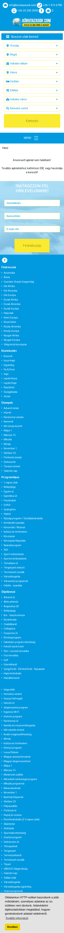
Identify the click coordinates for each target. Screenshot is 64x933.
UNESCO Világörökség (15, 868)
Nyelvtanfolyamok (13, 797)
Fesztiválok (10, 500)
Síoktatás (9, 828)
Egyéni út (9, 491)
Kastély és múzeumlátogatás (19, 725)
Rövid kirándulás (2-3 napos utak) (22, 819)
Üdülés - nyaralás (13, 585)
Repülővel (9, 387)
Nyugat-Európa (12, 340)
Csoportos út (11, 633)
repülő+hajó (10, 383)
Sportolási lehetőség (15, 833)
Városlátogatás (12, 576)
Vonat (7, 396)
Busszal (8, 356)
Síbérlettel (9, 824)
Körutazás (9, 536)
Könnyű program (13, 747)
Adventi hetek (11, 408)
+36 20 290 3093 (24, 10)
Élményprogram (12, 637)
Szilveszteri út (11, 842)
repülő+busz (10, 378)
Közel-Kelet (10, 322)
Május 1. (8, 430)
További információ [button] (16, 918)
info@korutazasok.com (19, 5)
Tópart (7, 864)
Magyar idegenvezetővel (17, 761)
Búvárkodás (10, 619)
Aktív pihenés (11, 601)
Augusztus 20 (11, 606)
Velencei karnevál (13, 891)
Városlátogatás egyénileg (17, 886)
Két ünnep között (13, 426)
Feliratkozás (32, 246)
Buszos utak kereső (24, 36)
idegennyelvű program (16, 707)
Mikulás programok (14, 783)
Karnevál (8, 421)
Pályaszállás (10, 806)
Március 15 (10, 770)
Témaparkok (10, 846)
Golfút (7, 505)
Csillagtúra (9, 628)
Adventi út (9, 597)
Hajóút (7, 513)
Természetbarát (13, 855)
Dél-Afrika (9, 286)
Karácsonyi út (11, 721)
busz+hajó (9, 360)
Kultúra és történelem (15, 531)
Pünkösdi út (10, 810)
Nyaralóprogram (12, 545)
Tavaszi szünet (12, 466)
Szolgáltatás (10, 392)
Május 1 (8, 765)
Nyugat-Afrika (11, 335)
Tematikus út (11, 563)
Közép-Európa (11, 331)
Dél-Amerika (10, 290)
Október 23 (10, 801)
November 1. (10, 448)
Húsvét (7, 412)
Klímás (7, 738)
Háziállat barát (11, 678)
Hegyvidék (9, 689)
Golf (6, 660)
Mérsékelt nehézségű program (20, 779)
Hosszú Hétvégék (13, 698)
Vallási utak (10, 877)
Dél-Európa (10, 295)
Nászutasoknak (12, 788)
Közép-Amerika (12, 326)
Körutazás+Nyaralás (15, 540)
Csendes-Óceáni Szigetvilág (19, 281)
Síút (6, 549)
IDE (42, 168)
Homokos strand (13, 694)
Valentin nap (10, 471)
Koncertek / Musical (14, 527)
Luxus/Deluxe (11, 752)
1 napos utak (11, 482)
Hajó (6, 374)
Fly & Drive (9, 369)
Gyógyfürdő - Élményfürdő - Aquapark (24, 669)
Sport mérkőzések (14, 554)
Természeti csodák (14, 572)
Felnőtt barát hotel (14, 646)
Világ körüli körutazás (15, 344)
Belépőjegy (10, 487)
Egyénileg (9, 365)
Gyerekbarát (10, 664)
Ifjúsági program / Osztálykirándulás (23, 518)
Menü (32, 138)
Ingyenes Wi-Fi (11, 712)
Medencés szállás (13, 774)
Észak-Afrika (11, 299)
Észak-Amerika (12, 304)
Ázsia (7, 277)
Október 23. (10, 453)
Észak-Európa (11, 308)
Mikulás (8, 439)
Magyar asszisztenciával (17, 756)
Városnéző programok (16, 581)
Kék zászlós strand (14, 729)
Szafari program (13, 837)
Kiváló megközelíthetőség (18, 734)
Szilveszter (10, 462)
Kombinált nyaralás (14, 522)
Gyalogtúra (10, 509)
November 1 (10, 792)
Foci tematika (11, 655)
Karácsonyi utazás (14, 417)
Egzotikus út (10, 496)
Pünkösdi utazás (13, 457)
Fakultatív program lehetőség (19, 642)
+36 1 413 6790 (49, 5)
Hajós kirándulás (12, 673)
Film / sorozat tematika (16, 651)
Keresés (32, 121)
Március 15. (10, 435)
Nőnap (7, 444)
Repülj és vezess (13, 815)
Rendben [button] (12, 927)
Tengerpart (10, 851)
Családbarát (10, 624)
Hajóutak (8, 313)
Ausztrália (9, 272)
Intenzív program (13, 716)
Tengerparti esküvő (14, 567)
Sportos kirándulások (15, 558)
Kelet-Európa (11, 317)
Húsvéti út (9, 703)
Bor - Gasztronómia (14, 615)
